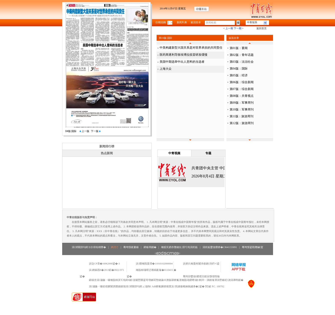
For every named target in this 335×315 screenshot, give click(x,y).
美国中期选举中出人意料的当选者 (182, 61)
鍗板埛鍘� (150, 247)
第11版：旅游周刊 (241, 116)
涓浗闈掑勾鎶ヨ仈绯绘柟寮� (89, 247)
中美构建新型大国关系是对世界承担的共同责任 (191, 47)
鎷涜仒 (115, 247)
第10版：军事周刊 (242, 109)
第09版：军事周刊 (242, 102)
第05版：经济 (239, 75)
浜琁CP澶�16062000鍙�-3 (104, 263)
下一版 (96, 131)
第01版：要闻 (239, 48)
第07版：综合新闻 (242, 89)
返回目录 (196, 22)
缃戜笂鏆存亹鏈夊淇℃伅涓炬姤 (179, 247)
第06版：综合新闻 (242, 82)
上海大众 (166, 68)
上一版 (84, 131)
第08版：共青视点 (242, 95)
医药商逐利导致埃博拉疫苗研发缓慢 (183, 54)
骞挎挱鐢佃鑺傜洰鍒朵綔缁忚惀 (201, 276)
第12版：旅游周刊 (242, 123)
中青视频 (174, 153)
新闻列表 (182, 22)
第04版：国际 (239, 68)
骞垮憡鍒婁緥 (131, 247)
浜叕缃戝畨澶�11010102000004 (154, 263)
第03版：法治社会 (242, 61)
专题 (208, 153)
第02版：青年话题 (242, 55)
